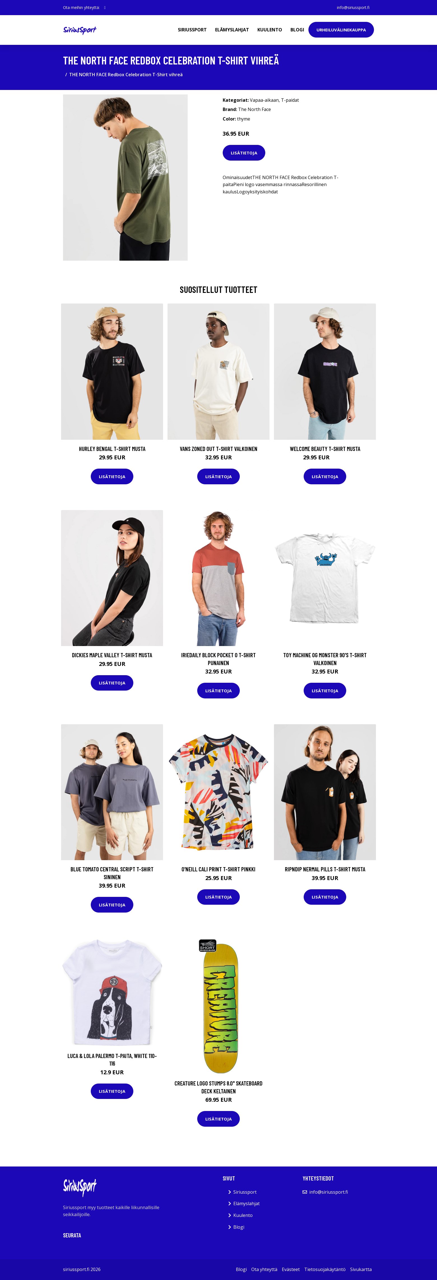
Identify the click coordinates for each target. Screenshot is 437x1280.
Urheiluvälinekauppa (341, 30)
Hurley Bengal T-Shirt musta (112, 448)
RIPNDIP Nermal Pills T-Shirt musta (325, 868)
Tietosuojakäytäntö (325, 1269)
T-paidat (290, 100)
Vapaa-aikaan (264, 100)
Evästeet (291, 1269)
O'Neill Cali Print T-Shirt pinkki (218, 868)
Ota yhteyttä (264, 1269)
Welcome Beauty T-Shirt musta (325, 448)
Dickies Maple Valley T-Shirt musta (112, 654)
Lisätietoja (244, 153)
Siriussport (192, 30)
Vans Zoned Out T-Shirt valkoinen (218, 448)
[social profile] (105, 7)
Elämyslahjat (232, 30)
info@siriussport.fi (353, 7)
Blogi (297, 30)
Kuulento (269, 30)
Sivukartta (361, 1269)
